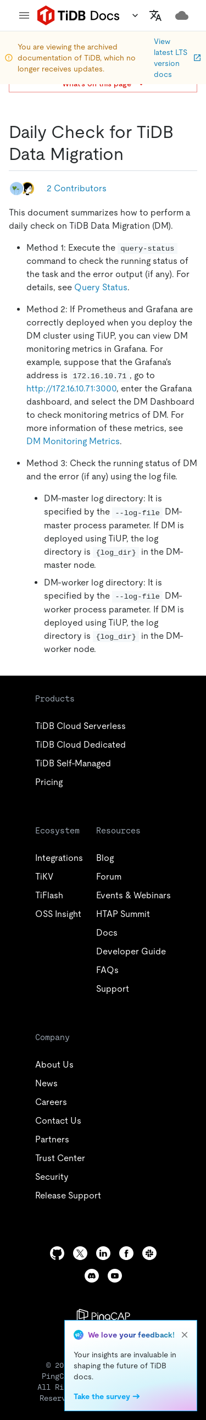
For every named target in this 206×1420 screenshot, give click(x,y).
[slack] (149, 1253)
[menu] (24, 15)
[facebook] (126, 1253)
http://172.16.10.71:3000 (71, 388)
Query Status (100, 287)
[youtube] (114, 1275)
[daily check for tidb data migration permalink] (132, 154)
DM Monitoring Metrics (73, 441)
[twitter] (80, 1253)
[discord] (91, 1275)
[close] (184, 1334)
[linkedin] (103, 1253)
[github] (57, 1253)
